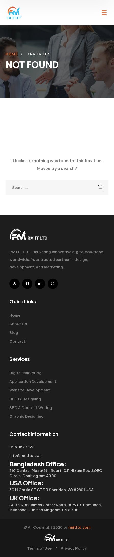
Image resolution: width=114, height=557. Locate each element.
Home (12, 53)
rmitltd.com (79, 527)
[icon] (14, 284)
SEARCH (101, 187)
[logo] (14, 12)
